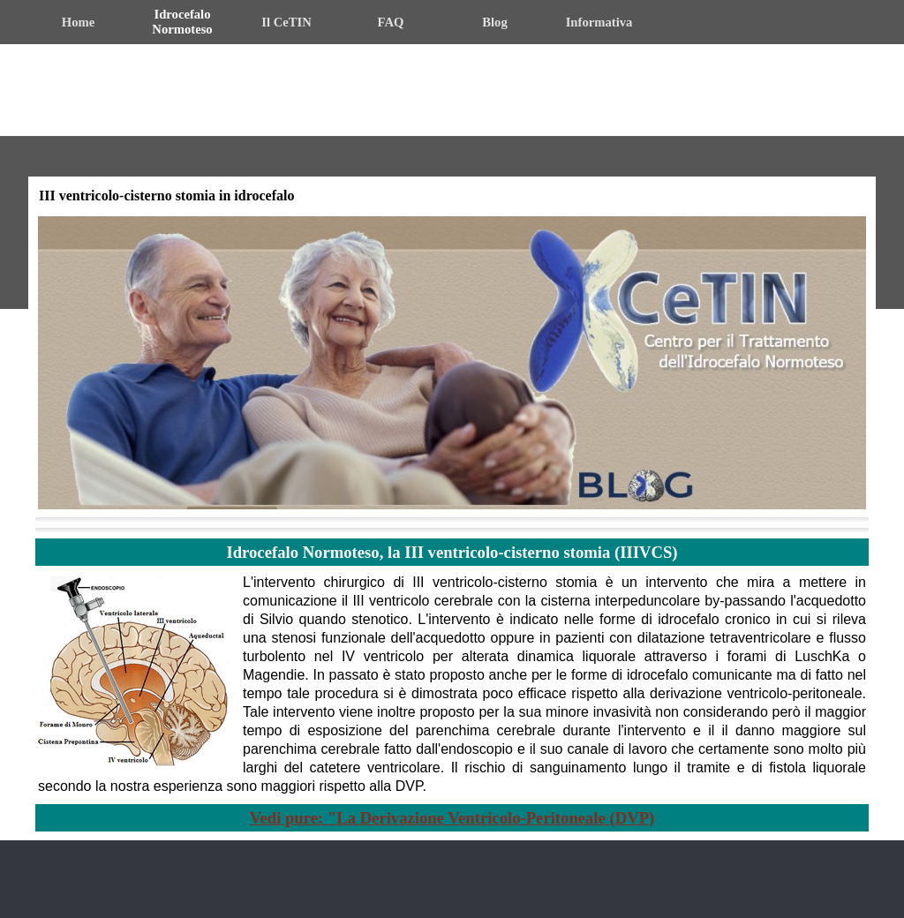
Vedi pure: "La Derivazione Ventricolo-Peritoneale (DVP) (452, 818)
